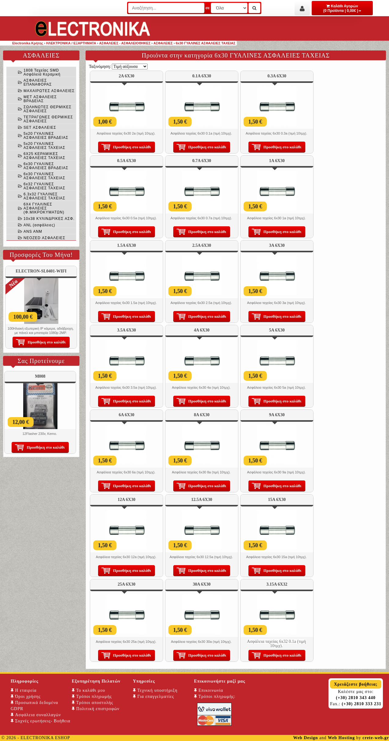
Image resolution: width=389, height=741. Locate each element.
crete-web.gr (375, 737)
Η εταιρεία (24, 690)
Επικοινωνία (208, 690)
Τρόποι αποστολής (92, 702)
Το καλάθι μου (88, 690)
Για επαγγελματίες (153, 696)
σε (207, 8)
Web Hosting (341, 737)
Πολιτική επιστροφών (95, 708)
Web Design (305, 737)
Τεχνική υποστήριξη (155, 690)
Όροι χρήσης (26, 696)
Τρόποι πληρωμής (92, 696)
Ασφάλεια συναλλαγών (36, 715)
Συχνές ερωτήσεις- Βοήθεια (40, 721)
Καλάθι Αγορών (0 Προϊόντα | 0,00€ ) (342, 8)
